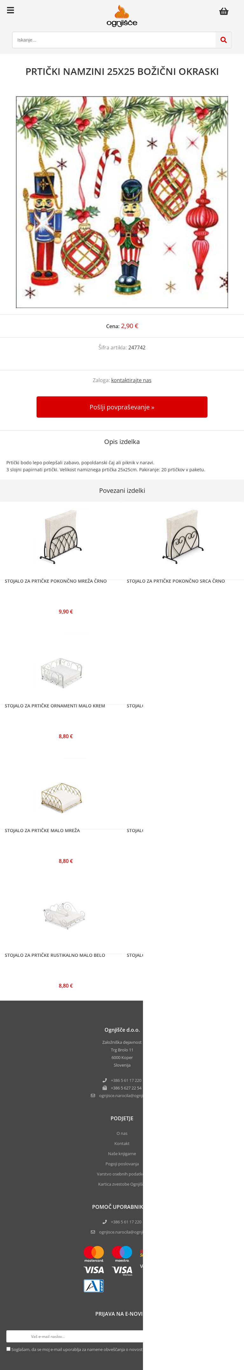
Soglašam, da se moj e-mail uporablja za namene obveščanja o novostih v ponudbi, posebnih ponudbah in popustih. (121, 1349)
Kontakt (122, 1143)
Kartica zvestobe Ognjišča (122, 1184)
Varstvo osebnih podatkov (122, 1174)
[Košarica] (225, 11)
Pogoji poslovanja (122, 1164)
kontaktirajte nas (131, 380)
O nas (122, 1133)
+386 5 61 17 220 (126, 1080)
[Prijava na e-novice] (232, 1336)
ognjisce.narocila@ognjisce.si (126, 1232)
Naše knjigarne (122, 1153)
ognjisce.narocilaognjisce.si (126, 1095)
